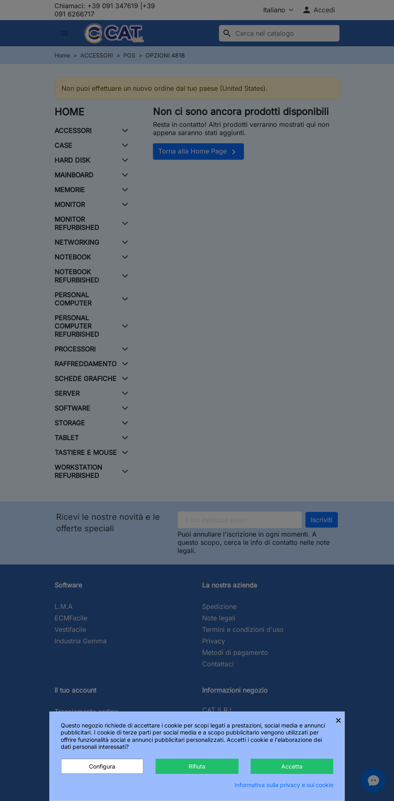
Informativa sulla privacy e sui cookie (284, 784)
